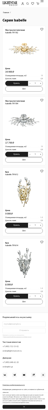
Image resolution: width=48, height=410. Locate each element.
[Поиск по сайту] (27, 3)
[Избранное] (32, 3)
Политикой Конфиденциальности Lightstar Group (17, 337)
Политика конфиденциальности (14, 385)
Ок (24, 407)
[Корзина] (37, 3)
